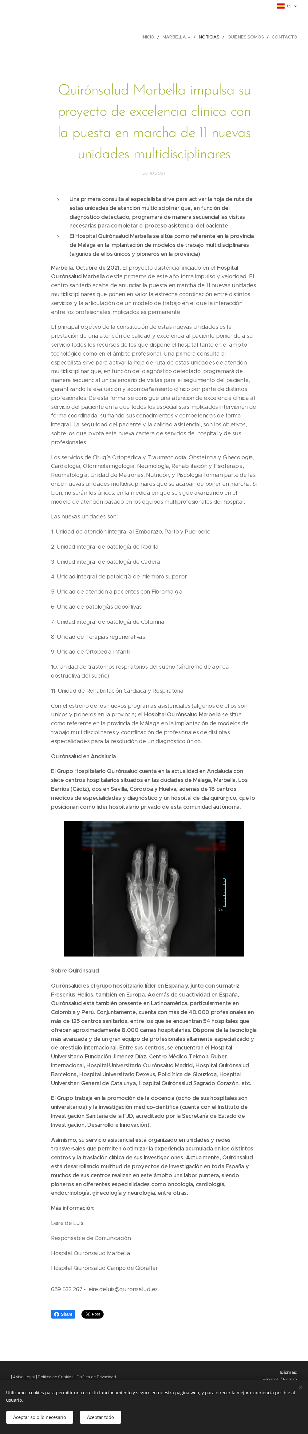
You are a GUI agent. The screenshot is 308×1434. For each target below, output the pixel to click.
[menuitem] (150, 37)
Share (63, 1314)
